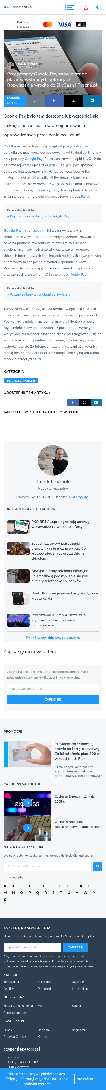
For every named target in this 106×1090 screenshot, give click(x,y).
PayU (48, 171)
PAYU (74, 412)
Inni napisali (80, 989)
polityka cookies (37, 1083)
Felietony (44, 982)
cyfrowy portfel (39, 230)
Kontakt (43, 1037)
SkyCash (72, 146)
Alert (41, 1006)
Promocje (13, 731)
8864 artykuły (78, 497)
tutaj (38, 359)
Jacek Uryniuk (28, 64)
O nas (8, 1030)
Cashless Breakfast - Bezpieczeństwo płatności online (78, 824)
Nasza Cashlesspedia (18, 1006)
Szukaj (76, 1006)
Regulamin (79, 1030)
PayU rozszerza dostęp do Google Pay (38, 216)
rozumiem (85, 1078)
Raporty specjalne (16, 1013)
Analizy (9, 989)
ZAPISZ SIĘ (53, 699)
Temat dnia (11, 982)
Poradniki (44, 989)
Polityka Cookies (15, 1037)
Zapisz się (75, 947)
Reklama (44, 1030)
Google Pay (15, 115)
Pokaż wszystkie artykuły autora (53, 637)
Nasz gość (79, 982)
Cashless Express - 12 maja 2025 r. (75, 799)
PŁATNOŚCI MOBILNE (12, 100)
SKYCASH (64, 412)
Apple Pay (78, 274)
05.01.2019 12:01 (29, 67)
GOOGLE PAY (19, 412)
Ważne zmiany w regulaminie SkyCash (38, 294)
